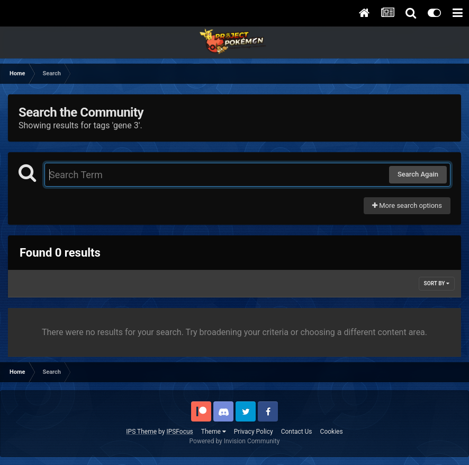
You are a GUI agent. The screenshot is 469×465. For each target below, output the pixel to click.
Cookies (331, 431)
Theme (213, 431)
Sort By (436, 283)
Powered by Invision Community (235, 441)
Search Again (418, 174)
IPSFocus (179, 431)
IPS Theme (141, 431)
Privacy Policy (253, 431)
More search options (407, 205)
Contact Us (296, 431)
